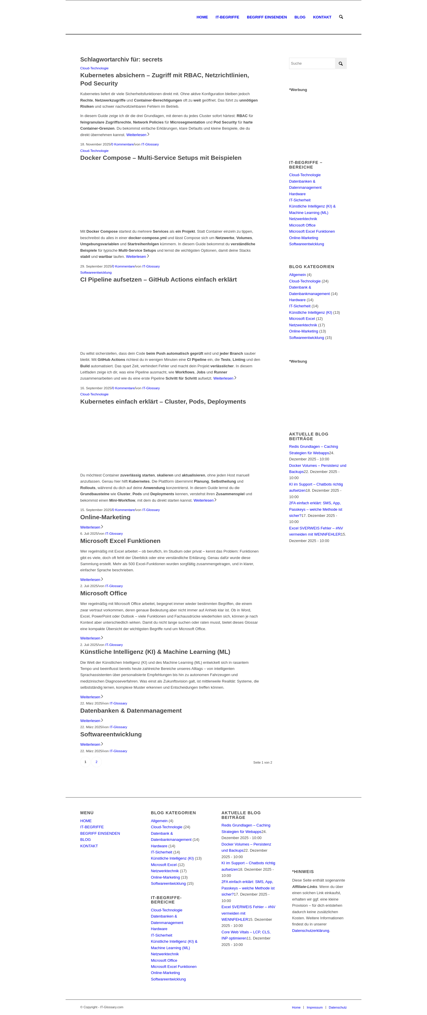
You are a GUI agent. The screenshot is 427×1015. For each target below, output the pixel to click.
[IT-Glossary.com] (80, 17)
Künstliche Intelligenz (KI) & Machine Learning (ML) (155, 651)
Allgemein (297, 274)
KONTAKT (89, 846)
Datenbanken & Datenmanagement (131, 710)
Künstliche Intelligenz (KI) (310, 312)
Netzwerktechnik (303, 219)
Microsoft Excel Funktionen (120, 540)
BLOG (85, 839)
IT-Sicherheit (299, 200)
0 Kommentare (122, 144)
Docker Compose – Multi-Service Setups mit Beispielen (161, 157)
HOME (86, 821)
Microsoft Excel (302, 318)
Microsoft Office (103, 593)
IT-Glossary (150, 144)
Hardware (297, 194)
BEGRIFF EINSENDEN (100, 833)
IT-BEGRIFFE (92, 827)
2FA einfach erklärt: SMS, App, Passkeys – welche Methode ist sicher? (315, 509)
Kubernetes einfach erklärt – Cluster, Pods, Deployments (163, 401)
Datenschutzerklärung (310, 930)
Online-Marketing (105, 517)
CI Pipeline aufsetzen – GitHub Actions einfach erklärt (158, 279)
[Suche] (341, 17)
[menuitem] (202, 17)
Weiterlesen (138, 135)
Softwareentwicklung (96, 272)
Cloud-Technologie (94, 68)
